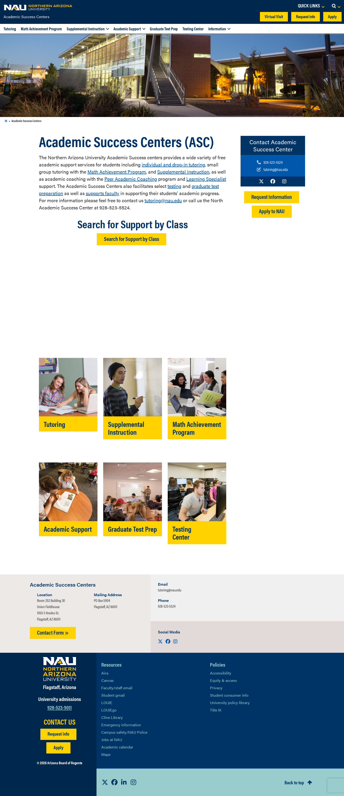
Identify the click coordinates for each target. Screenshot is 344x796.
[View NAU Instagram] (133, 782)
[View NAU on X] (105, 782)
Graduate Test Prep (164, 29)
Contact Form (53, 632)
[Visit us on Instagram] (284, 181)
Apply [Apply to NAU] (58, 747)
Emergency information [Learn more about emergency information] (121, 724)
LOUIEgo (109, 710)
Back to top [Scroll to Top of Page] (294, 782)
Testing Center (193, 29)
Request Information (271, 197)
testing (174, 185)
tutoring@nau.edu (163, 200)
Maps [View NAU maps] (106, 754)
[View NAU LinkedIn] (124, 782)
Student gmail (113, 695)
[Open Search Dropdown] (336, 6)
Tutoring (10, 29)
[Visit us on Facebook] (273, 181)
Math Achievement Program (41, 29)
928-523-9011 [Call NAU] (59, 707)
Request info (305, 16)
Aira (104, 673)
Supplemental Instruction (86, 29)
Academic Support (127, 29)
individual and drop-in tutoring (173, 164)
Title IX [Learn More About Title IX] (215, 710)
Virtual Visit (274, 16)
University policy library (230, 702)
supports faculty (102, 193)
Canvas (107, 680)
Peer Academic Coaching (130, 178)
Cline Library (112, 717)
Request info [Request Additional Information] (58, 733)
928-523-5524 (167, 606)
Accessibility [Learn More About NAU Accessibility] (220, 673)
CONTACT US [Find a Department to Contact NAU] (59, 722)
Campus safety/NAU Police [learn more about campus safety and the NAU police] (124, 732)
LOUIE (106, 702)
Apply (332, 16)
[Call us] (272, 162)
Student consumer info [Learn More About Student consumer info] (229, 695)
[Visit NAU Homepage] (59, 669)
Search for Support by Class (131, 239)
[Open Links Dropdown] (311, 6)
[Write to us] (272, 169)
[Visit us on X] (261, 181)
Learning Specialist (206, 178)
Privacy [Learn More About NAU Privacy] (216, 687)
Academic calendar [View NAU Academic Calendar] (117, 747)
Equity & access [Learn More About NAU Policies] (223, 680)
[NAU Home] (38, 7)
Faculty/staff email (116, 687)
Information (217, 29)
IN (6, 120)
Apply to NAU (272, 211)
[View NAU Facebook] (114, 782)
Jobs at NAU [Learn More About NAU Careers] (111, 739)
